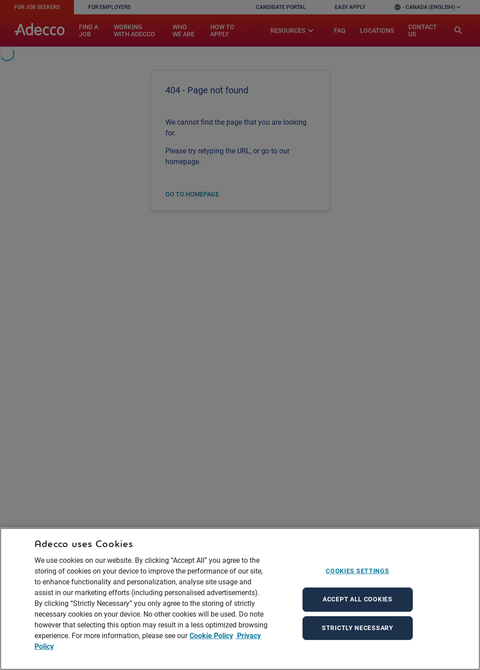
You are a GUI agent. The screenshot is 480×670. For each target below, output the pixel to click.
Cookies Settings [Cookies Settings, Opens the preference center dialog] (357, 570)
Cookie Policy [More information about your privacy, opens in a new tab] (211, 635)
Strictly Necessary (358, 627)
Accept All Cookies (358, 599)
